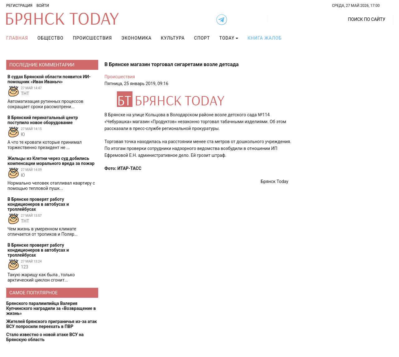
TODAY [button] (227, 38)
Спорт (202, 38)
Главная (17, 38)
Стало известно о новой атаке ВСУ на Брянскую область (45, 337)
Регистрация (19, 5)
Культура (173, 38)
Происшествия (92, 38)
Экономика (136, 38)
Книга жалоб (264, 38)
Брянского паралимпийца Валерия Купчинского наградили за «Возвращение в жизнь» (51, 308)
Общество (50, 38)
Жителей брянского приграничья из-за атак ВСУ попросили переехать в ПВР (51, 324)
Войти (42, 5)
